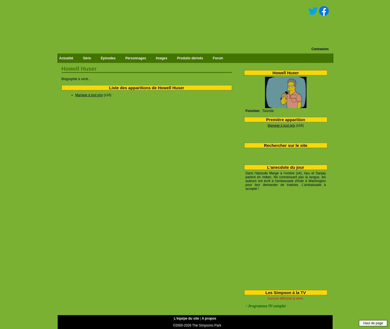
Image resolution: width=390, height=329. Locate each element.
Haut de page (373, 323)
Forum (218, 58)
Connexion (320, 49)
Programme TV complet (267, 306)
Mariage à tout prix (281, 125)
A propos (209, 318)
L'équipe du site (186, 318)
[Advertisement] (284, 239)
